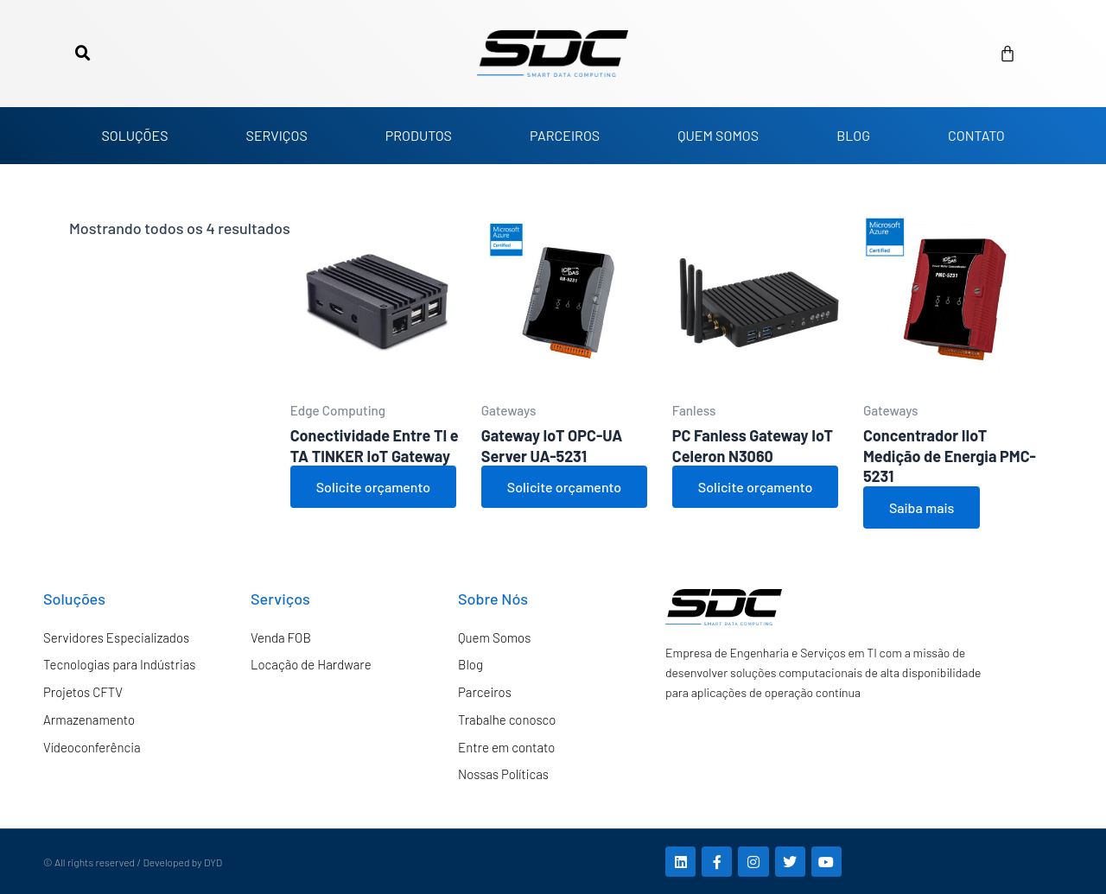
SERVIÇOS (277, 135)
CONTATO (976, 135)
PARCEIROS (565, 135)
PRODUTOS (418, 135)
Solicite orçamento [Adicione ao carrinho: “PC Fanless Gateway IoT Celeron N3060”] (755, 487)
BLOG (853, 135)
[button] (83, 53)
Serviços (280, 598)
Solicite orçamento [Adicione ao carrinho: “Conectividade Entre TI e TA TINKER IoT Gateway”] (373, 487)
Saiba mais (921, 507)
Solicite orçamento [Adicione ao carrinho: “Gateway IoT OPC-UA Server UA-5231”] (564, 487)
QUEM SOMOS (718, 135)
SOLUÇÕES (134, 135)
